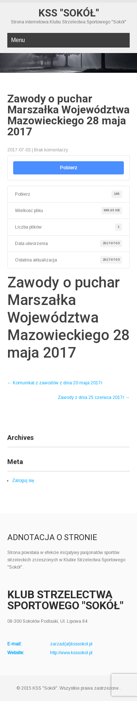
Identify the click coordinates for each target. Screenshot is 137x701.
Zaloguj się (23, 480)
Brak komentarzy (51, 149)
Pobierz (68, 167)
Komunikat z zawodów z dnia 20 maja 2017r (54, 382)
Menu (18, 40)
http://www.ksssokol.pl (71, 652)
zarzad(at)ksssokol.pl (71, 644)
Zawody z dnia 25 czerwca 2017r (94, 397)
